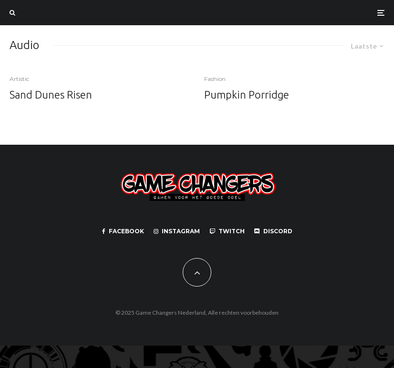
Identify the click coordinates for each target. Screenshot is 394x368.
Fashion (215, 78)
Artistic (19, 78)
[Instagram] (177, 231)
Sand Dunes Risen (51, 94)
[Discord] (273, 231)
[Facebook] (123, 231)
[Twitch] (227, 231)
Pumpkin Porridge (246, 94)
